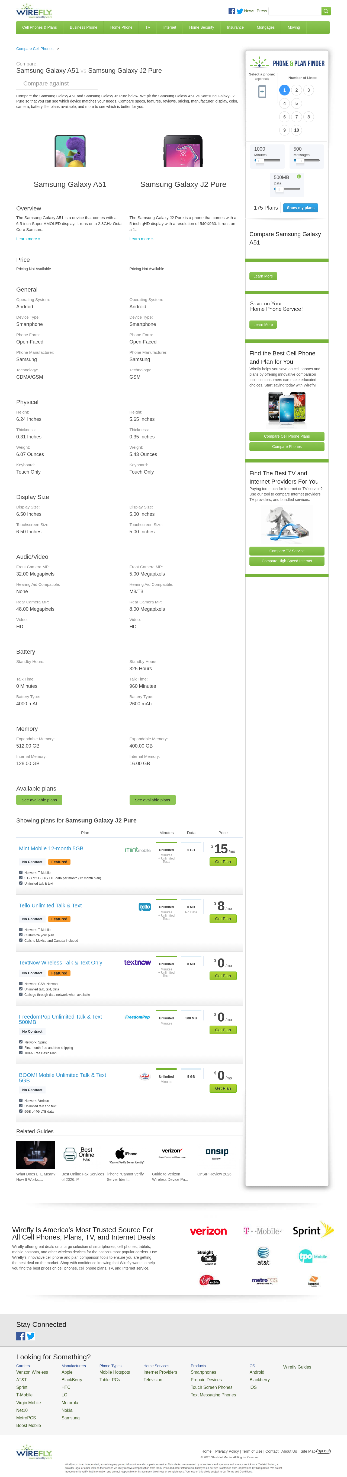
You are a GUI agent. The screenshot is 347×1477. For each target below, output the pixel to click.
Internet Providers (147, 1372)
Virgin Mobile (26, 1398)
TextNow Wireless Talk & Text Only (60, 962)
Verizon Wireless (29, 1372)
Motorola (63, 1398)
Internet (169, 27)
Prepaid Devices (187, 1378)
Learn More (263, 243)
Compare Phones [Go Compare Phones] (287, 413)
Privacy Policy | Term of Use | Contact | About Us (256, 1443)
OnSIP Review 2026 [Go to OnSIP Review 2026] (214, 1174)
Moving (294, 27)
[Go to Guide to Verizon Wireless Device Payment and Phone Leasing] (171, 1155)
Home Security (201, 27)
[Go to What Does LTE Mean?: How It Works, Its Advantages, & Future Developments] (35, 1155)
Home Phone (121, 27)
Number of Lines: (302, 78)
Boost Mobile (26, 1418)
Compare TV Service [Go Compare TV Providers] (287, 518)
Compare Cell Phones (34, 49)
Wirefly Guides (267, 1366)
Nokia (60, 1404)
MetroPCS (24, 1411)
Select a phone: (262, 76)
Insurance (235, 27)
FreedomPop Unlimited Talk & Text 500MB (60, 1019)
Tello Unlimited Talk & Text (50, 905)
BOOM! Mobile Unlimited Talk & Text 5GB (62, 1077)
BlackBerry (64, 1378)
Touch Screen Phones (191, 1385)
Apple (60, 1372)
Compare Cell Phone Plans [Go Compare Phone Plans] (287, 403)
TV (148, 27)
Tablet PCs (102, 1378)
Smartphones (184, 1372)
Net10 (21, 1404)
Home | (207, 1443)
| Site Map (307, 1443)
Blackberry (233, 1378)
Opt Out (323, 1443)
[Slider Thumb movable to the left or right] (260, 129)
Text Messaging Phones (192, 1391)
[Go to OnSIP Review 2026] (216, 1155)
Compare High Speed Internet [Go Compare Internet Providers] (287, 528)
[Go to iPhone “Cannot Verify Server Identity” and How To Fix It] (126, 1155)
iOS (228, 1385)
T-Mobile (23, 1391)
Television (140, 1378)
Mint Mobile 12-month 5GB (51, 848)
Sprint (20, 1385)
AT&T (20, 1378)
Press (262, 10)
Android (231, 1372)
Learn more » (28, 238)
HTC (59, 1385)
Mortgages (266, 27)
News (249, 10)
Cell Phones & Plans (39, 27)
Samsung (63, 1411)
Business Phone (83, 27)
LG (58, 1391)
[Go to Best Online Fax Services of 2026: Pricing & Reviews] (81, 1155)
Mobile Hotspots (106, 1372)
